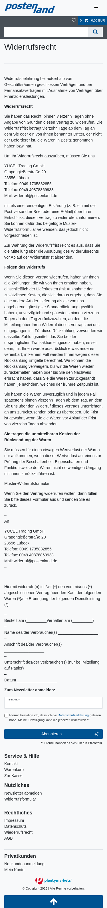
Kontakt (11, 763)
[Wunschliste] (74, 20)
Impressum (14, 820)
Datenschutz (15, 826)
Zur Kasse (13, 775)
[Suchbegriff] (46, 32)
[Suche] (95, 32)
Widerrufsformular (20, 799)
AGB (8, 838)
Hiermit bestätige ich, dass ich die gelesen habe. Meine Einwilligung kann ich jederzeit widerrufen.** (55, 717)
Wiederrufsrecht (18, 832)
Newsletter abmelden (23, 793)
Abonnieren (69, 734)
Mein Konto (14, 869)
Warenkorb (14, 769)
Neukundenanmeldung (24, 863)
